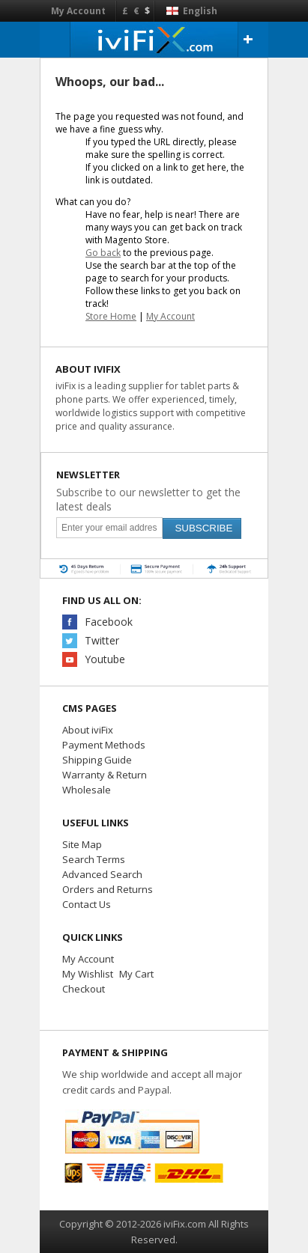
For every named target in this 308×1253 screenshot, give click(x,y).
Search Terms (93, 859)
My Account (78, 10)
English (191, 10)
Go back (103, 252)
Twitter (102, 640)
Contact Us (86, 904)
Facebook (109, 622)
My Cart (136, 974)
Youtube (105, 659)
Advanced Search (102, 874)
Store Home (110, 316)
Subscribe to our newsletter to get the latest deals (148, 499)
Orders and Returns (107, 889)
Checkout (83, 989)
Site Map (82, 844)
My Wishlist (87, 974)
